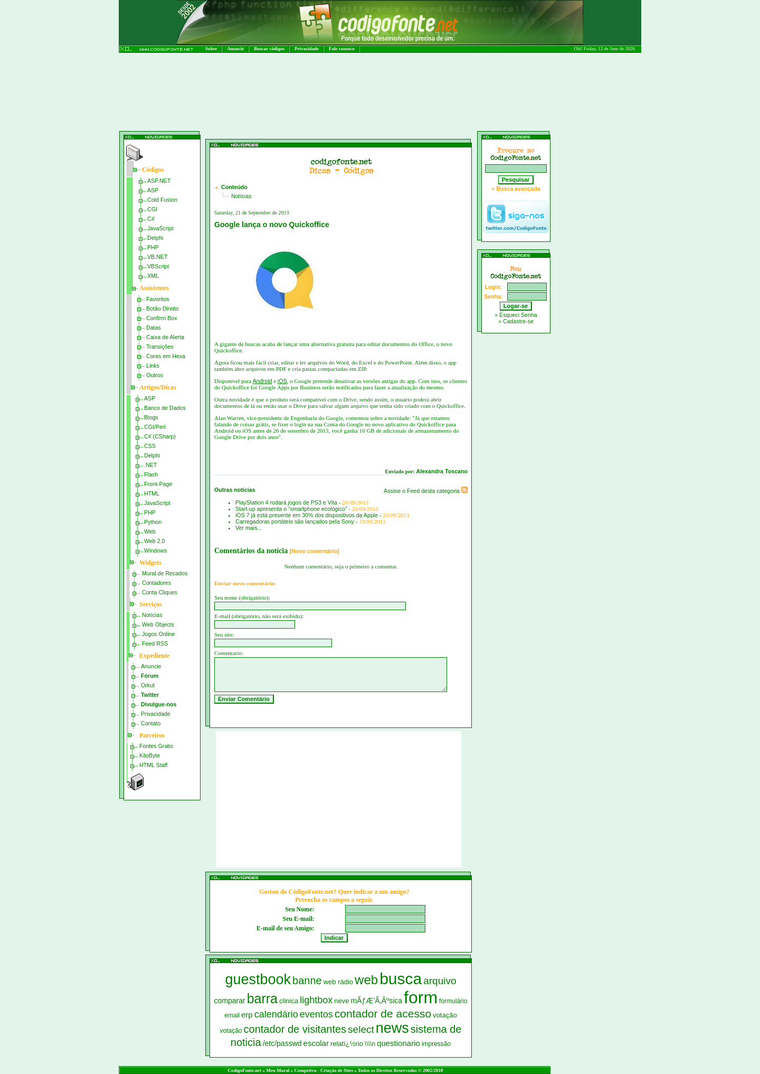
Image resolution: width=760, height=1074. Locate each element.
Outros (154, 375)
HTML (151, 493)
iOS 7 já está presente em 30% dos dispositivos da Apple (306, 515)
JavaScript (160, 228)
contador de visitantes (295, 1029)
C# (151, 219)
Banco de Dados (165, 408)
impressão (436, 1044)
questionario (398, 1043)
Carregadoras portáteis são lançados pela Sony (294, 521)
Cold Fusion (162, 200)
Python (153, 522)
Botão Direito (162, 308)
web (366, 980)
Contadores (156, 583)
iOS (282, 381)
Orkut (148, 685)
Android (262, 381)
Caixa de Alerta (165, 337)
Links (152, 365)
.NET (150, 465)
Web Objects (158, 624)
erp (247, 1014)
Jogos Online (158, 634)
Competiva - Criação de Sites (323, 1070)
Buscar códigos (269, 48)
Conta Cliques (159, 592)
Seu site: (224, 634)
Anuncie (235, 48)
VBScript (158, 266)
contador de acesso (383, 1013)
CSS (150, 446)
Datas (153, 327)
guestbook (258, 979)
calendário (276, 1014)
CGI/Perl (155, 427)
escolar (316, 1043)
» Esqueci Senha (516, 315)
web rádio (338, 982)
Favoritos (157, 299)
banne (307, 980)
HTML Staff (153, 765)
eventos (316, 1014)
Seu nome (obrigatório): (242, 597)
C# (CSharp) (160, 436)
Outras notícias (234, 490)
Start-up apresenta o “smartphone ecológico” (291, 509)
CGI (152, 209)
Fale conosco (342, 48)
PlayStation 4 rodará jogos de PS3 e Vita (286, 502)
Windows (155, 550)
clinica (288, 1001)
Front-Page (158, 484)
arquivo (439, 980)
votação (445, 1015)
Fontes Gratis (156, 746)
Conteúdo (234, 187)
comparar (229, 1000)
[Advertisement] (324, 120)
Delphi (155, 238)
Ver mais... (248, 528)
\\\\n (370, 1044)
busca (400, 978)
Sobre (211, 48)
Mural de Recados (164, 573)
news (392, 1028)
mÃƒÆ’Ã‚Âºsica (376, 1000)
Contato (150, 723)
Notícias (152, 615)
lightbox (316, 1000)
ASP (152, 190)
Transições (160, 346)
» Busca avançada (515, 188)
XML (153, 276)
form (421, 997)
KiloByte (149, 755)
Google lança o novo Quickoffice (271, 224)
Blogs (151, 417)
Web (150, 531)
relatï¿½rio (346, 1044)
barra (262, 998)
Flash (151, 474)
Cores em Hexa (165, 356)
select (361, 1029)
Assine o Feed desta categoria (426, 491)
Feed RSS (155, 643)
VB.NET (157, 257)
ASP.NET (158, 181)
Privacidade (306, 48)
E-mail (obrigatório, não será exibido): (259, 616)
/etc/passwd (282, 1043)
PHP (153, 247)
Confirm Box (161, 318)
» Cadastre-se (516, 321)
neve (341, 1001)
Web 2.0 (154, 541)
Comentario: (228, 653)
